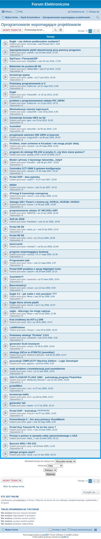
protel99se (16, 385)
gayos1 (30, 363)
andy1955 (31, 112)
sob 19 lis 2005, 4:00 (48, 338)
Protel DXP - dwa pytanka (25, 177)
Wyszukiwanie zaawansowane (60, 30)
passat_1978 (33, 154)
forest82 (31, 162)
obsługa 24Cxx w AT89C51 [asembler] (32, 352)
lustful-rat (31, 86)
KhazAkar (31, 61)
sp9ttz (30, 77)
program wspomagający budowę (29, 251)
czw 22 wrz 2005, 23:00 (58, 380)
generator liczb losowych (25, 343)
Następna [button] (98, 31)
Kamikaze (31, 221)
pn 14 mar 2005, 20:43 (45, 455)
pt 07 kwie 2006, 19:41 (49, 279)
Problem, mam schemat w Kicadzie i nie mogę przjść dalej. (44, 143)
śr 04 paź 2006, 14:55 (46, 204)
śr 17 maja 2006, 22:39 (47, 254)
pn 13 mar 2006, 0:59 (46, 288)
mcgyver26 (32, 137)
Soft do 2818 (17, 219)
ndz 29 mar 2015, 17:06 (50, 61)
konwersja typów (20, 74)
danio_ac (31, 229)
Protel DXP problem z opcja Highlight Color (35, 269)
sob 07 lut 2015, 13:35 (50, 69)
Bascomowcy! (18, 285)
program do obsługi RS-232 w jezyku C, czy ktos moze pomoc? (47, 152)
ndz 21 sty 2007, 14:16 (46, 187)
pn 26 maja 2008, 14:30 (47, 146)
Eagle (13, 92)
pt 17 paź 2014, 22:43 (45, 77)
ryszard (30, 146)
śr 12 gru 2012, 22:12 (48, 103)
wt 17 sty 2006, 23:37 (46, 305)
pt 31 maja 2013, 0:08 (48, 86)
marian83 (31, 338)
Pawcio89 (31, 94)
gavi (29, 120)
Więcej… (9, 11)
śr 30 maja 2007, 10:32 (47, 171)
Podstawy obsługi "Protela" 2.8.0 (29, 335)
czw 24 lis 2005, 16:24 (46, 330)
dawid (30, 405)
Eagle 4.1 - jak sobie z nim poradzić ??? (33, 293)
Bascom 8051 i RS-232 (23, 443)
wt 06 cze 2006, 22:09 (48, 246)
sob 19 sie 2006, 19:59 (49, 221)
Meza (29, 296)
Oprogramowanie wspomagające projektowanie (66, 17)
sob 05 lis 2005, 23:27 (56, 355)
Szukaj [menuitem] (97, 17)
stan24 (30, 271)
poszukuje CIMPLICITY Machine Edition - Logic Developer (44, 360)
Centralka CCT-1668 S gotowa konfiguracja (35, 168)
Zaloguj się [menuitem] (94, 11)
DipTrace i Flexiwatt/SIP (24, 58)
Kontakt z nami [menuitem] (59, 530)
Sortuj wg (50, 465)
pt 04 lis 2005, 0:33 (45, 363)
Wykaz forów (11, 17)
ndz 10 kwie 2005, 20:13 (46, 438)
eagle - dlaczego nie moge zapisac (30, 311)
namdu (30, 52)
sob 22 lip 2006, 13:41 (48, 229)
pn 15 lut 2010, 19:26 (43, 120)
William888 (32, 69)
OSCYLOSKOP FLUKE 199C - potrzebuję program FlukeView (46, 377)
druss (29, 455)
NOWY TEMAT (11, 30)
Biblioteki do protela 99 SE (25, 66)
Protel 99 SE (17, 226)
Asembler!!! (16, 276)
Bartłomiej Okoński (36, 380)
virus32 (30, 254)
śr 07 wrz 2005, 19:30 (43, 388)
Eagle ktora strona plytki (24, 302)
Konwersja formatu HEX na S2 (27, 117)
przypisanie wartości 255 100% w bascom (34, 134)
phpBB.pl (64, 537)
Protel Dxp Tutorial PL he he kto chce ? (33, 427)
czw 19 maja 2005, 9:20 (45, 422)
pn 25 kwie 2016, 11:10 (47, 52)
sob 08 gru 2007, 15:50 (48, 162)
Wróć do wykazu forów (13, 486)
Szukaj (55, 30)
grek (29, 422)
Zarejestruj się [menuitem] (77, 11)
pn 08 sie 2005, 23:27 (43, 397)
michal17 (31, 246)
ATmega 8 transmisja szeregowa (29, 193)
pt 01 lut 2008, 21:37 (50, 154)
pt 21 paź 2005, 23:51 (44, 371)
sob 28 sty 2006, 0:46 (45, 296)
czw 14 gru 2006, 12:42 (46, 196)
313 (29, 322)
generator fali (17, 403)
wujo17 (30, 179)
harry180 (31, 129)
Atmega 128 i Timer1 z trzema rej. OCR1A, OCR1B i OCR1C (45, 201)
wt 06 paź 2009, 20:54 (50, 137)
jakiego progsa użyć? (22, 452)
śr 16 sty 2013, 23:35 (48, 94)
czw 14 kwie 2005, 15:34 (45, 430)
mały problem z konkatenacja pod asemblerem (37, 368)
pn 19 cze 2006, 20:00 (44, 238)
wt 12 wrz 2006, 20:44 (48, 213)
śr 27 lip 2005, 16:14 (44, 405)
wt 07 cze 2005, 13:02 (46, 413)
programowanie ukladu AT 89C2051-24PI (34, 210)
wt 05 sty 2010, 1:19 (47, 129)
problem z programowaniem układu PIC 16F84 (37, 100)
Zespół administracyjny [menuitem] (81, 530)
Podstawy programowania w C (28, 83)
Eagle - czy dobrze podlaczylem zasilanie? (35, 41)
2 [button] (94, 31)
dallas (13, 184)
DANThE (31, 213)
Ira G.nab (31, 44)
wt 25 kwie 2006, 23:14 (46, 271)
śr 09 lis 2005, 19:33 (45, 346)
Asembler (15, 126)
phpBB (45, 535)
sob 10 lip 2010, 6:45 (48, 112)
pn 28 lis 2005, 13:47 (42, 322)
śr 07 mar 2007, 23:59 (46, 179)
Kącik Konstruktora (30, 17)
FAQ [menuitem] (20, 11)
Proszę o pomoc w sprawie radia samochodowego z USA (43, 435)
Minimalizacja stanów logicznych (29, 109)
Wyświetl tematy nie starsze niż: (50, 461)
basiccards (16, 244)
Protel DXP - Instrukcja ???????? (29, 410)
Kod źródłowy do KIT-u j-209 (26, 319)
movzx (30, 187)
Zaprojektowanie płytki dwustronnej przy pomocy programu (45, 50)
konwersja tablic (19, 394)
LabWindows (17, 327)
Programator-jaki (20, 260)
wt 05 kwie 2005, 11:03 (44, 446)
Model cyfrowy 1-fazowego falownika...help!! (36, 159)
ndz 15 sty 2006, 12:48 (45, 313)
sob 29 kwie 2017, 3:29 (49, 44)
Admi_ (30, 438)
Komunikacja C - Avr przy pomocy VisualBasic (37, 419)
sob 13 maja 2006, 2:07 (45, 263)
